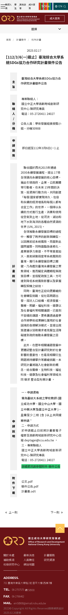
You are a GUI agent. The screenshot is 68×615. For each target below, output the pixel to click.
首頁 (8, 39)
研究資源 (49, 560)
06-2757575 (18, 589)
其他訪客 (22, 6)
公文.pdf (26, 481)
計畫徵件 (21, 39)
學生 (15, 6)
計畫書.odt (28, 491)
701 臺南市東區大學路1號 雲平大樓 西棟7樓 (27, 583)
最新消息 (29, 555)
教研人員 (8, 6)
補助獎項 (8, 560)
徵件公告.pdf (30, 486)
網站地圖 (29, 564)
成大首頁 (32, 6)
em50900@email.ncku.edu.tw (30, 603)
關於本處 (8, 555)
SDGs (46, 6)
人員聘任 (29, 560)
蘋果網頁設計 (56, 608)
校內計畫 (36, 39)
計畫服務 (49, 555)
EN (58, 6)
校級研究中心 (11, 564)
